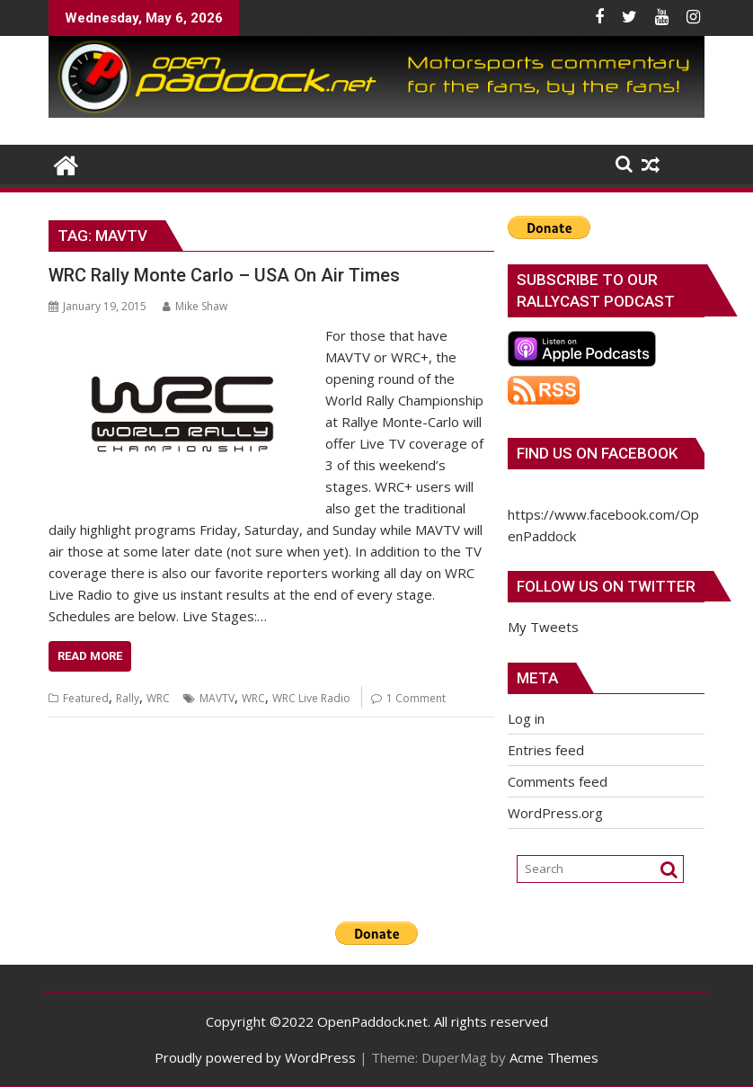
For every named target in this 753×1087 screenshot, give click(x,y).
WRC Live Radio (311, 698)
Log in (526, 718)
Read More (90, 656)
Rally (127, 698)
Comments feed (557, 781)
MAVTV (217, 698)
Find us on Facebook (597, 453)
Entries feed (546, 750)
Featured (86, 698)
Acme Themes (553, 1057)
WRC (158, 698)
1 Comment (416, 698)
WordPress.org (555, 813)
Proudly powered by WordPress (255, 1057)
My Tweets (543, 627)
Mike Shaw (195, 306)
